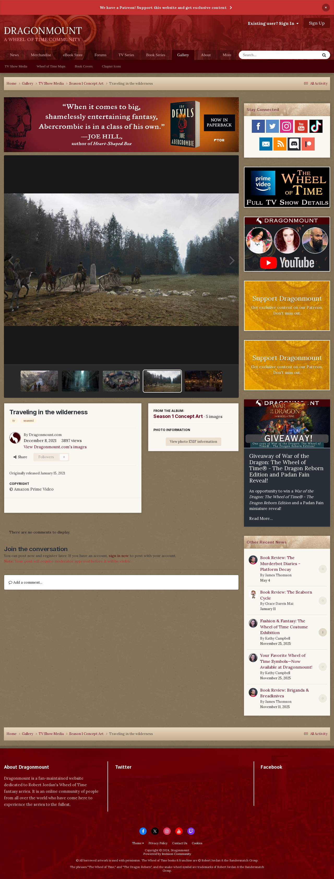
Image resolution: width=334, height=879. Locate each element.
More (227, 55)
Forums (100, 55)
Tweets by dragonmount (138, 776)
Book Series (155, 55)
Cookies (197, 843)
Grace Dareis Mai (279, 603)
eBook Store (73, 55)
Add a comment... (25, 582)
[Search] (266, 55)
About (206, 55)
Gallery (183, 56)
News (14, 55)
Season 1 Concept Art (178, 416)
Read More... (261, 518)
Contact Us (179, 843)
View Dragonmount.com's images (55, 446)
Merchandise (41, 55)
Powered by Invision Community (167, 854)
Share (20, 457)
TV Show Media (16, 66)
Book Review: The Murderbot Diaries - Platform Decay (280, 563)
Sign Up (317, 23)
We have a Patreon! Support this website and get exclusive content (163, 7)
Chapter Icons (111, 66)
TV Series (126, 55)
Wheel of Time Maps (51, 66)
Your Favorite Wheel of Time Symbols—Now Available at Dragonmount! (286, 661)
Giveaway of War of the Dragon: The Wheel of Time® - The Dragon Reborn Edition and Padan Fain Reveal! (286, 468)
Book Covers (84, 66)
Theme (138, 843)
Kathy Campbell (277, 638)
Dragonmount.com (45, 434)
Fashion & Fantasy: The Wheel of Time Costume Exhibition (284, 626)
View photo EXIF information (193, 441)
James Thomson (278, 575)
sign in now (119, 555)
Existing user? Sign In (273, 23)
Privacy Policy (158, 843)
